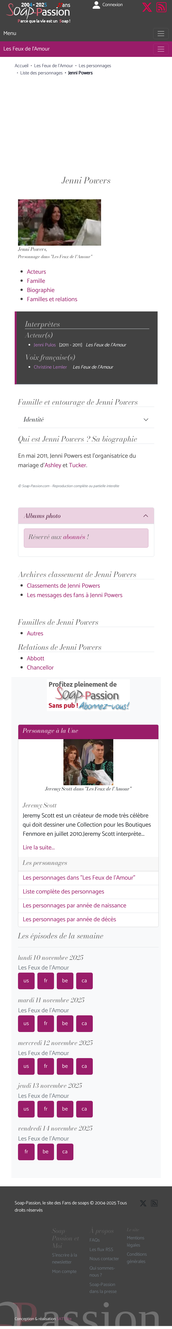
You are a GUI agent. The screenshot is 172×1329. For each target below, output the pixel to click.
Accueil (22, 66)
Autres (35, 634)
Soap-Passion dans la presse (103, 1288)
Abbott (35, 659)
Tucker (77, 465)
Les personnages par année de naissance (74, 906)
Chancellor (40, 668)
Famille (36, 281)
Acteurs (36, 272)
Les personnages (95, 66)
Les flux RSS (101, 1250)
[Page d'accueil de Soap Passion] (39, 13)
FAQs (94, 1240)
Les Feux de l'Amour (26, 49)
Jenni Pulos (45, 345)
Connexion (107, 5)
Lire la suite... (39, 848)
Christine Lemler (50, 367)
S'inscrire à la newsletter (64, 1259)
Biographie (41, 290)
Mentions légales (135, 1242)
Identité (34, 419)
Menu (9, 33)
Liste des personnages (41, 73)
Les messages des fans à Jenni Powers (74, 595)
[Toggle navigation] (161, 33)
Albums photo (42, 515)
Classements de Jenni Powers (63, 586)
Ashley (54, 465)
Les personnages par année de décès (69, 920)
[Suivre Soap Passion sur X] (147, 13)
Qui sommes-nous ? (102, 1272)
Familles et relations (52, 299)
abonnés (74, 537)
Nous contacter (104, 1259)
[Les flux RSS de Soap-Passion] (161, 13)
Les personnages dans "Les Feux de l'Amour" (79, 878)
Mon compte (64, 1271)
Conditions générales (137, 1258)
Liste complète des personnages (63, 892)
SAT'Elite (64, 1319)
